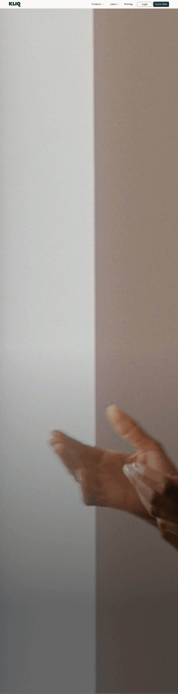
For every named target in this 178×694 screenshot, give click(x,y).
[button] (97, 4)
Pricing (128, 4)
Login (145, 4)
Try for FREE (161, 4)
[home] (14, 4)
